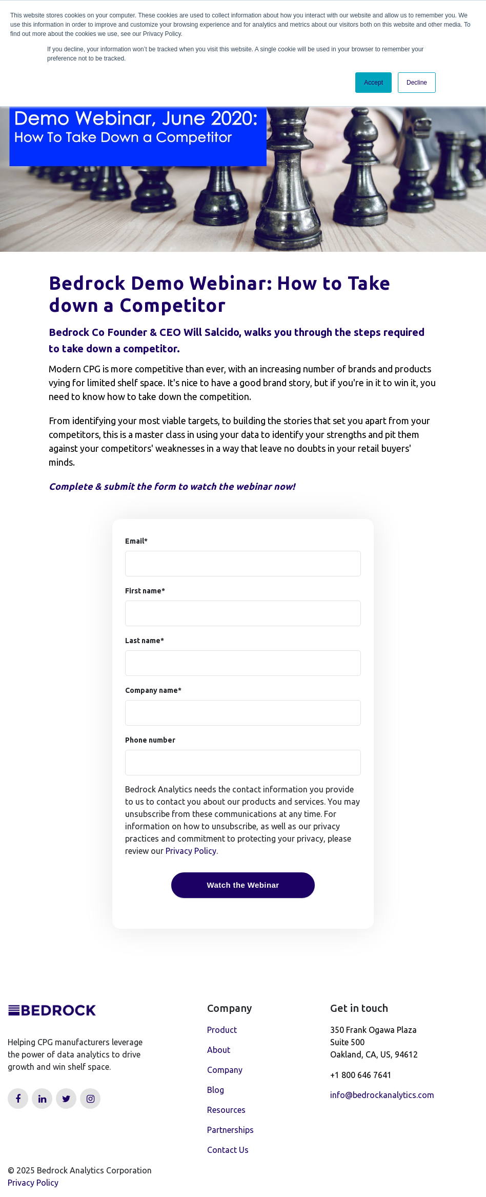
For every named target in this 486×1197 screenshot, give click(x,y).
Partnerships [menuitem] (230, 1129)
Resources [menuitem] (226, 1109)
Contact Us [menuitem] (228, 1149)
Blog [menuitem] (215, 1089)
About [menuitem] (218, 1049)
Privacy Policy (191, 850)
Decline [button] (417, 82)
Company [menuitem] (224, 1069)
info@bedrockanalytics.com (382, 1095)
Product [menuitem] (222, 1029)
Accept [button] (373, 82)
